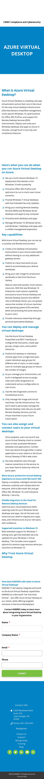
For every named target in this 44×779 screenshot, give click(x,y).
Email (5, 647)
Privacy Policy (22, 776)
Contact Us (21, 734)
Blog (21, 746)
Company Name (11, 635)
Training (21, 743)
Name (6, 622)
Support (21, 737)
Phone (5, 659)
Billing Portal (21, 740)
